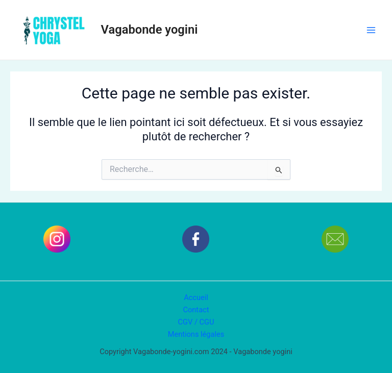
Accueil (196, 297)
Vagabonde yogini (149, 29)
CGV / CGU (196, 322)
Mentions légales (196, 334)
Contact (196, 309)
